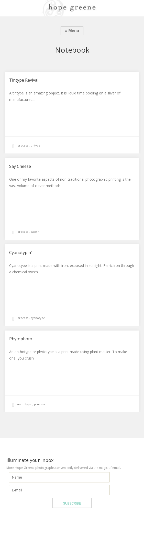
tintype (35, 145)
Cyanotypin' (20, 252)
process (23, 145)
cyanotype (38, 318)
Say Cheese (20, 166)
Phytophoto (20, 339)
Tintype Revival (23, 80)
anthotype (24, 404)
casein (35, 232)
